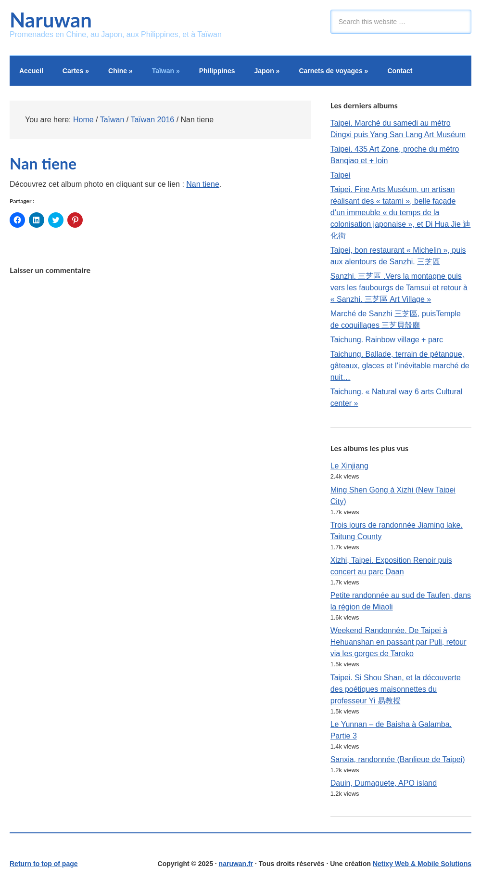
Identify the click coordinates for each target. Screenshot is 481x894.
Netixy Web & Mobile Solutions (422, 864)
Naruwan (51, 20)
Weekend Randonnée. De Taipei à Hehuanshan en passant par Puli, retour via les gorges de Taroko (398, 642)
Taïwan (166, 71)
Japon (266, 71)
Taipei (340, 175)
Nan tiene (202, 184)
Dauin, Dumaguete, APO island (383, 783)
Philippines (217, 71)
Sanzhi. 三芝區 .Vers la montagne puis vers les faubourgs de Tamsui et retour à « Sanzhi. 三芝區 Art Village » (399, 287)
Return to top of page (44, 864)
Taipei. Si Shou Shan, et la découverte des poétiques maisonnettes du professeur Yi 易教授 (395, 689)
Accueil (31, 71)
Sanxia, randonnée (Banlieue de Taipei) (397, 759)
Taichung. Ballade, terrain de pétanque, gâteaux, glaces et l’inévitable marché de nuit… (399, 365)
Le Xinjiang (349, 466)
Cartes (76, 71)
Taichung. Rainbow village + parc (386, 340)
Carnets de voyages (333, 71)
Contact (399, 71)
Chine (120, 71)
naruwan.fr (236, 864)
